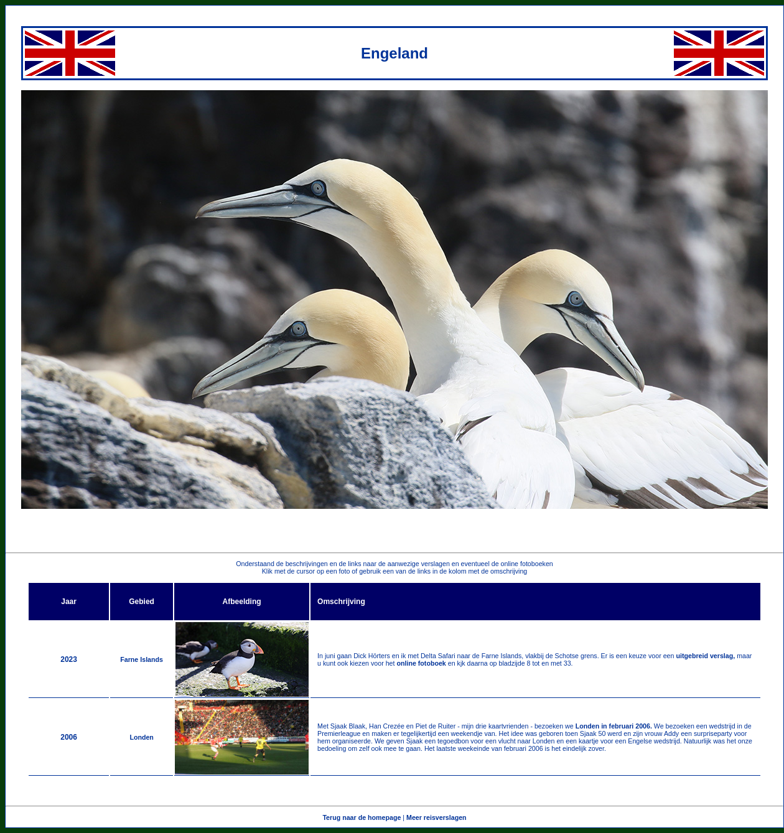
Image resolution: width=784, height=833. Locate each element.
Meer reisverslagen (436, 817)
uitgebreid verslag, (706, 655)
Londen (141, 737)
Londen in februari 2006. (614, 726)
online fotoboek (420, 663)
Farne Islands (141, 659)
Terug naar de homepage (361, 817)
